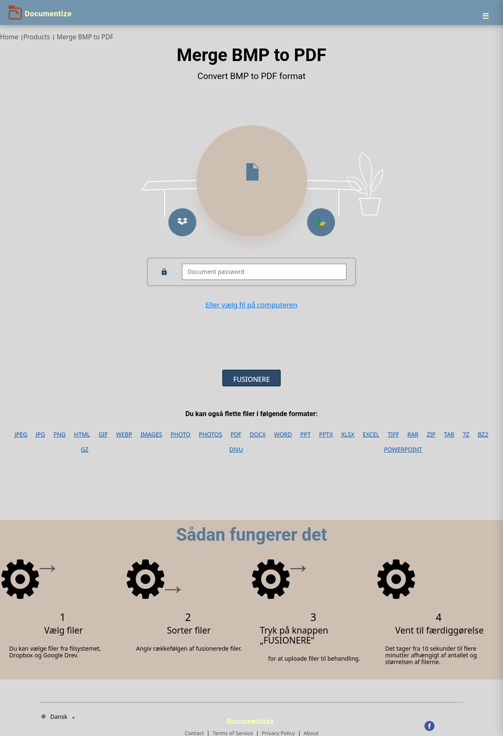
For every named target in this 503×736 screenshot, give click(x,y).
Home (9, 37)
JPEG (21, 434)
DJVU (236, 449)
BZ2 (483, 434)
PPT (305, 434)
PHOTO (180, 434)
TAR (449, 434)
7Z (465, 434)
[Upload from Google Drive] (321, 222)
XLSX (347, 434)
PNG (59, 434)
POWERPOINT (403, 449)
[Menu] (485, 16)
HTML (82, 434)
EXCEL (371, 434)
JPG (40, 434)
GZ (85, 449)
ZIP (431, 434)
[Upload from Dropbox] (182, 222)
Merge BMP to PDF (85, 37)
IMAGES (151, 434)
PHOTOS (210, 434)
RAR (412, 434)
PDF (236, 434)
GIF (103, 434)
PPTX (326, 434)
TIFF (393, 434)
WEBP (124, 434)
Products (36, 37)
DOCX (258, 434)
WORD (283, 434)
